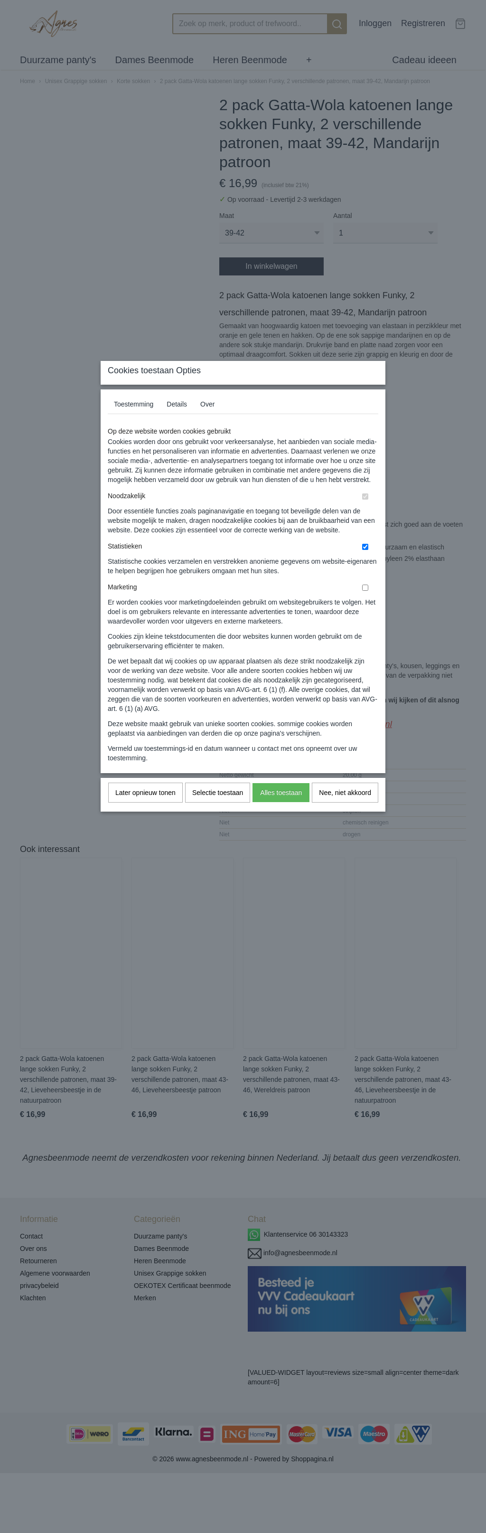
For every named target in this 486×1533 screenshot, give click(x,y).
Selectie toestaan (217, 811)
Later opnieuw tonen (145, 811)
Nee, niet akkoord (345, 811)
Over (207, 422)
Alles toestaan (281, 811)
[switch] (365, 515)
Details (177, 422)
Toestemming (133, 422)
